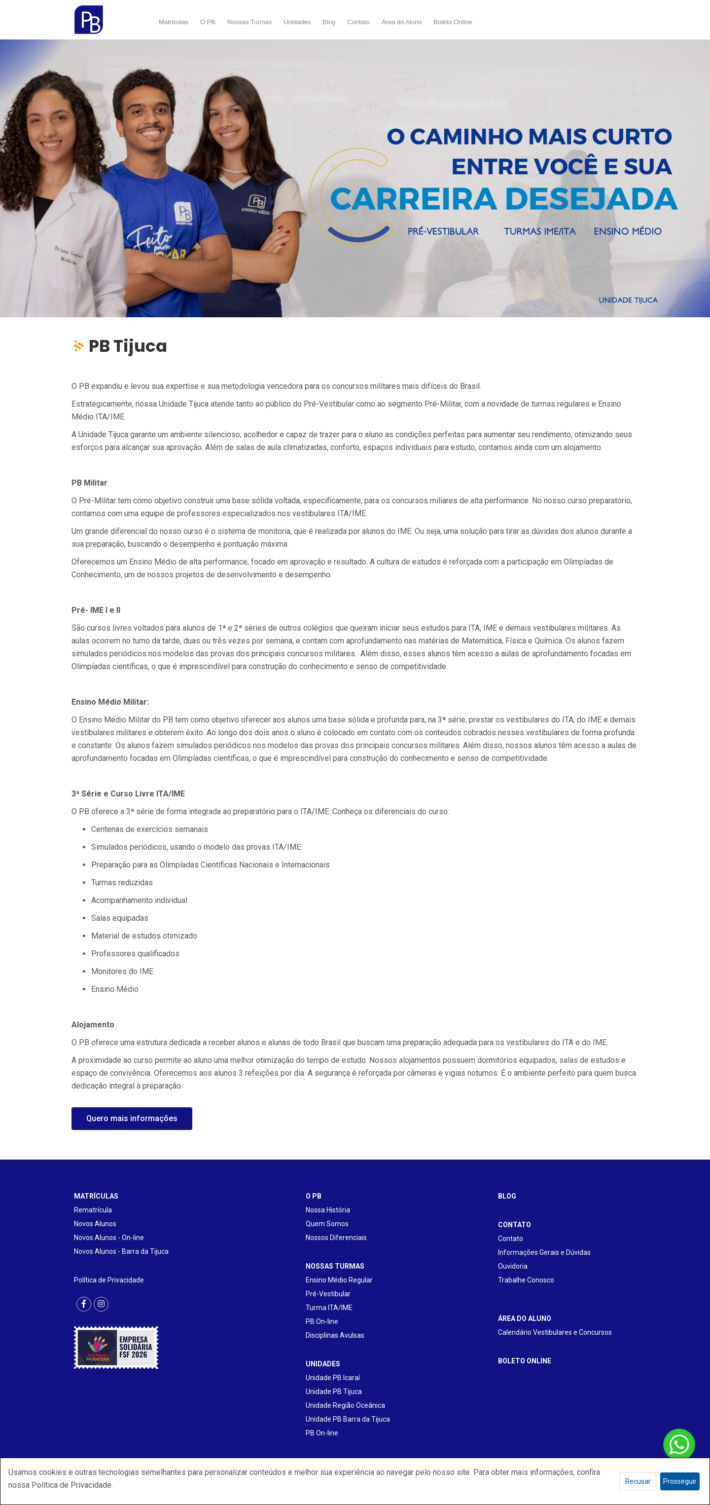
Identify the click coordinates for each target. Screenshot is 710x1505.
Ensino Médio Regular (339, 1280)
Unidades (297, 22)
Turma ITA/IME (329, 1308)
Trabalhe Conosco (526, 1280)
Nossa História (328, 1210)
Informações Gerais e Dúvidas (544, 1252)
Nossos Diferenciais (336, 1238)
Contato (358, 22)
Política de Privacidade (109, 1280)
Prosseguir (680, 1481)
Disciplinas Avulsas (335, 1335)
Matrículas (173, 22)
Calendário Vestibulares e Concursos (555, 1332)
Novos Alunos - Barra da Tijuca (121, 1251)
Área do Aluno (402, 22)
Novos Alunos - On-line (109, 1238)
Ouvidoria (513, 1266)
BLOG (507, 1196)
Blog (328, 22)
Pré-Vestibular (328, 1294)
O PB (207, 22)
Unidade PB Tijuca (334, 1391)
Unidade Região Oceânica (345, 1405)
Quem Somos (327, 1224)
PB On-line (322, 1321)
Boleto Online (453, 22)
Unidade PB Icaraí (333, 1378)
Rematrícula (93, 1210)
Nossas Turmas (249, 22)
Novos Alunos (95, 1224)
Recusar (638, 1481)
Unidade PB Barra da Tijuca (348, 1419)
